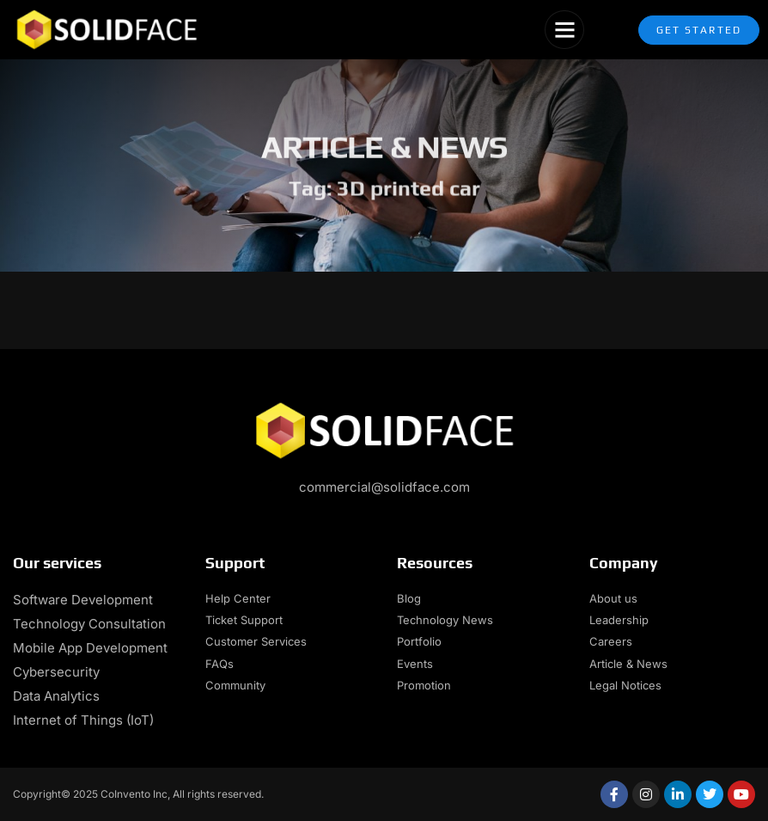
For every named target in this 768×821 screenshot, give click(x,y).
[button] (564, 30)
